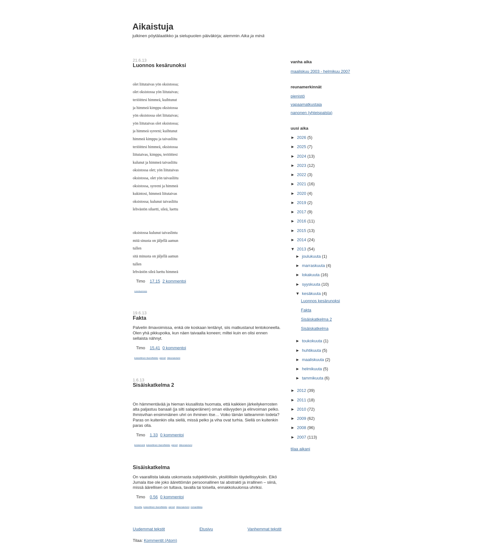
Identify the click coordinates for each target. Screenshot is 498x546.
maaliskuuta (313, 359)
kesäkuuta (312, 293)
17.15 (155, 281)
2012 (302, 390)
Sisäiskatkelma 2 (153, 385)
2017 (302, 211)
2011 (302, 400)
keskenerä (139, 445)
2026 (302, 137)
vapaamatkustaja (306, 104)
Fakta (139, 318)
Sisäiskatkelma (151, 467)
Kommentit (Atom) (160, 540)
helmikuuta (312, 368)
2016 (302, 221)
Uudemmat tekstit (149, 529)
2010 (302, 409)
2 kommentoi (174, 281)
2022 (302, 174)
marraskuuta (314, 265)
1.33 (154, 435)
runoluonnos (140, 291)
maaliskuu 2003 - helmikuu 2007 (320, 71)
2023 (302, 165)
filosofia (138, 507)
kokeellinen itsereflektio (146, 358)
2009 (302, 418)
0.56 (154, 497)
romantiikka (196, 507)
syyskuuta (311, 284)
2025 (302, 146)
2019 (302, 202)
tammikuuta (313, 378)
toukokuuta (312, 340)
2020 (302, 193)
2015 (302, 230)
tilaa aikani (300, 449)
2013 (302, 249)
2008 (302, 427)
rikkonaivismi (173, 358)
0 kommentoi (174, 347)
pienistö (298, 96)
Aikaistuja (152, 26)
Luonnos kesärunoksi (159, 65)
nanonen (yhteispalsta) (312, 112)
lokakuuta (311, 274)
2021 (302, 183)
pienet (162, 358)
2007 (302, 437)
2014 (302, 239)
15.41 (155, 347)
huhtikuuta (312, 350)
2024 (302, 156)
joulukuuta (312, 256)
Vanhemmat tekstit (264, 529)
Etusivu (206, 529)
